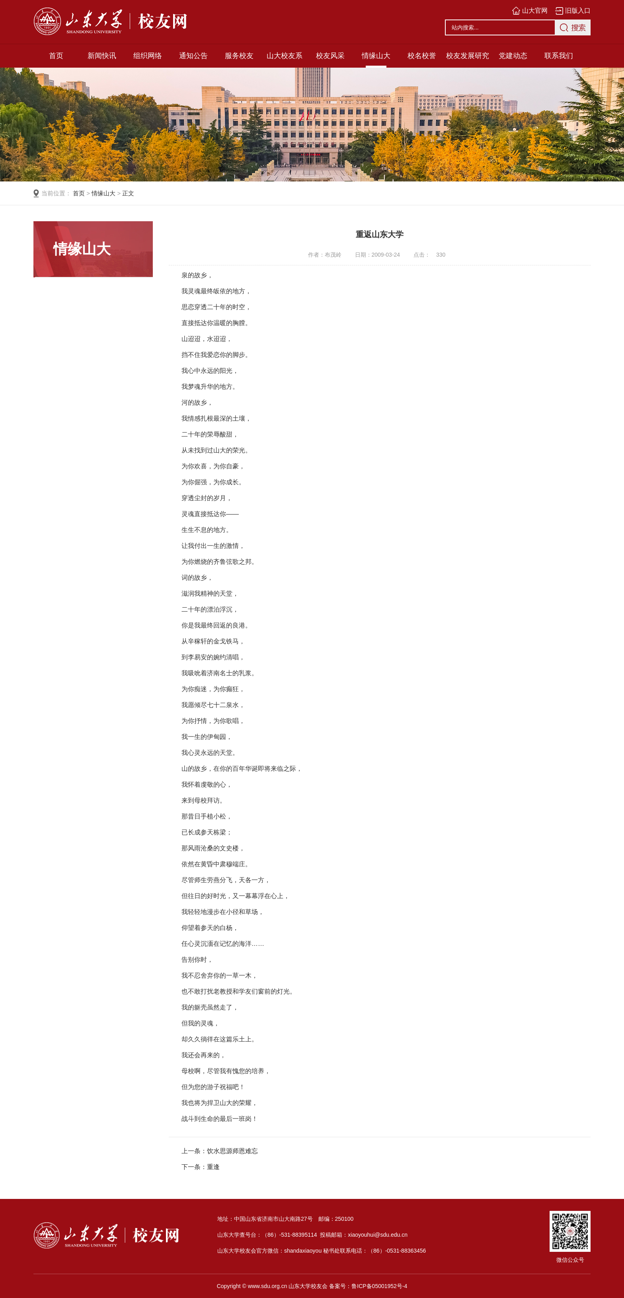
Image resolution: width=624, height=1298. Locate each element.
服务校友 (239, 56)
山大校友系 (284, 56)
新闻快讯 (102, 56)
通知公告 (193, 56)
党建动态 (513, 56)
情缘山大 (376, 56)
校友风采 (330, 56)
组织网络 (147, 56)
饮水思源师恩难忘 (232, 1151)
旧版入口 (578, 10)
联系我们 (558, 56)
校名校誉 (422, 56)
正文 (128, 193)
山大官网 (535, 10)
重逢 (213, 1167)
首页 (56, 56)
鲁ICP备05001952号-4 (379, 1286)
